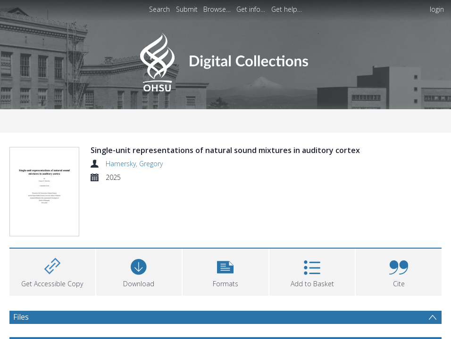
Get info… (250, 9)
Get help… (286, 9)
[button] (225, 276)
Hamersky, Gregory (134, 163)
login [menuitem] (437, 9)
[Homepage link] (225, 59)
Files (21, 322)
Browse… (217, 9)
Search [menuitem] (159, 9)
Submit (187, 9)
